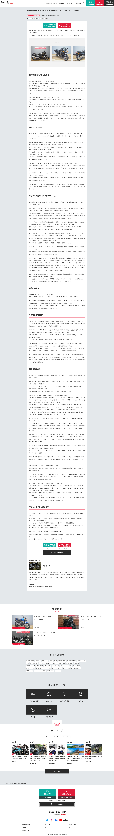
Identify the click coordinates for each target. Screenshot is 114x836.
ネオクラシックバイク (40, 671)
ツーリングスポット (44, 663)
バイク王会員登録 (109, 3)
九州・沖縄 (47, 665)
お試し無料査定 (99, 4)
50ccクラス (40, 665)
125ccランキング (76, 668)
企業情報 (24, 828)
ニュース (55, 3)
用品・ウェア (30, 671)
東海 (51, 660)
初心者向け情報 (30, 660)
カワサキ (38, 660)
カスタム (77, 663)
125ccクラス (77, 665)
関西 (28, 663)
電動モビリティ (82, 660)
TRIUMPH (53, 663)
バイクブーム (34, 663)
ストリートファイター (66, 665)
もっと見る (57, 675)
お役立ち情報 (62, 3)
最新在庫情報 (91, 4)
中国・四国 (69, 663)
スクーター (45, 660)
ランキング (78, 3)
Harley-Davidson (72, 660)
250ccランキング (31, 668)
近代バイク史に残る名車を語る (33, 15)
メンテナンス (56, 665)
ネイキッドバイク (31, 665)
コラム (68, 3)
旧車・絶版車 (45, 18)
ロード (72, 3)
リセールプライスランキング (44, 668)
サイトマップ (25, 831)
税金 (56, 660)
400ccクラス (51, 671)
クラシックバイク (57, 668)
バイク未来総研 (48, 3)
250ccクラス (67, 668)
